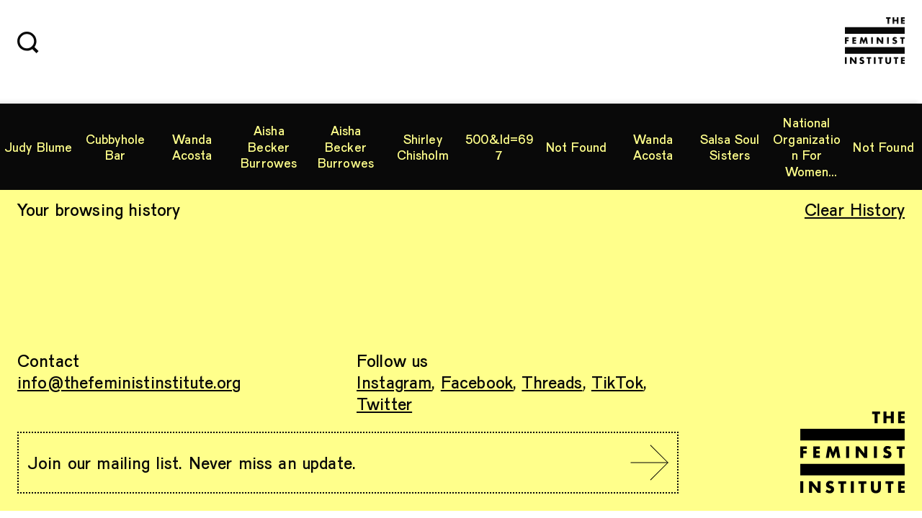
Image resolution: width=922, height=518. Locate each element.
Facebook (477, 381)
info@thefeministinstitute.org (129, 381)
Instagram (394, 381)
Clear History (855, 209)
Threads (552, 381)
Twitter (384, 403)
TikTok (617, 381)
